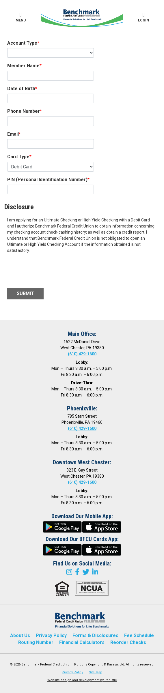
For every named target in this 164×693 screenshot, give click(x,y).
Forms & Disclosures (95, 635)
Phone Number (23, 111)
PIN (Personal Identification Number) (47, 179)
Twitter (85, 571)
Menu (20, 17)
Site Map (95, 672)
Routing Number (35, 642)
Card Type (18, 156)
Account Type (22, 43)
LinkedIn (95, 571)
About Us (20, 635)
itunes (101, 527)
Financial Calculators (82, 642)
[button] (20, 17)
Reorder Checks (128, 642)
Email (13, 134)
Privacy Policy (51, 635)
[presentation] (51, 270)
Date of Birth (21, 88)
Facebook (77, 571)
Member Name (23, 65)
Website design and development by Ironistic (82, 680)
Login (143, 17)
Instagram (69, 571)
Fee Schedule (139, 635)
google (62, 527)
